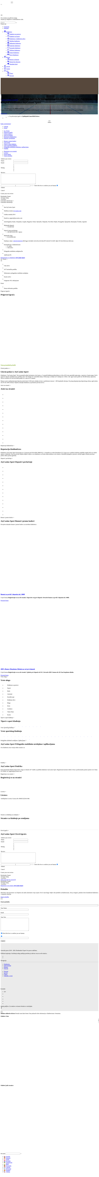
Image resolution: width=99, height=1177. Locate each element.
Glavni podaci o (8, 134)
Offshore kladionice (13, 50)
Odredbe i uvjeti (8, 982)
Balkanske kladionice (14, 43)
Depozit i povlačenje (9, 138)
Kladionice (8, 32)
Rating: (3, 167)
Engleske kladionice (13, 45)
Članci (10, 73)
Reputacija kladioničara (10, 137)
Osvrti (5, 128)
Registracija (4, 113)
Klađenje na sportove (14, 34)
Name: (2, 160)
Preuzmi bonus (5, 602)
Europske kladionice (13, 48)
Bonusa (6, 973)
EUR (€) (20, 243)
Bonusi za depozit (13, 59)
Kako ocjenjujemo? (6, 124)
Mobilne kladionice (13, 41)
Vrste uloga (7, 142)
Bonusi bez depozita (13, 62)
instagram (6, 26)
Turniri (7, 69)
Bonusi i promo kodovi (10, 141)
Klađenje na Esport (13, 36)
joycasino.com (17, 213)
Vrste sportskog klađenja (10, 145)
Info (6, 71)
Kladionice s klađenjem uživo (16, 38)
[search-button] (1, 4)
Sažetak (6, 126)
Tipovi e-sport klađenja (10, 144)
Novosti (10, 75)
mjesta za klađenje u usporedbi (10, 100)
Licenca (6, 153)
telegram (6, 28)
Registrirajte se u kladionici (13, 259)
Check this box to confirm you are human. (44, 187)
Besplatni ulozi (12, 64)
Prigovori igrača (8, 132)
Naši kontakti (7, 972)
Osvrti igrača (7, 154)
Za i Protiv (7, 131)
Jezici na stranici (8, 135)
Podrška (6, 148)
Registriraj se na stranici (10, 151)
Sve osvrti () (12, 883)
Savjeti (7, 66)
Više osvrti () (4, 883)
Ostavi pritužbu (8, 155)
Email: (2, 163)
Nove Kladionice (13, 55)
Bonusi (7, 57)
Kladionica (7, 970)
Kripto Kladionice (13, 52)
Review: (3, 172)
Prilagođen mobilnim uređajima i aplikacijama (16, 147)
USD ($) (15, 243)
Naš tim (6, 975)
